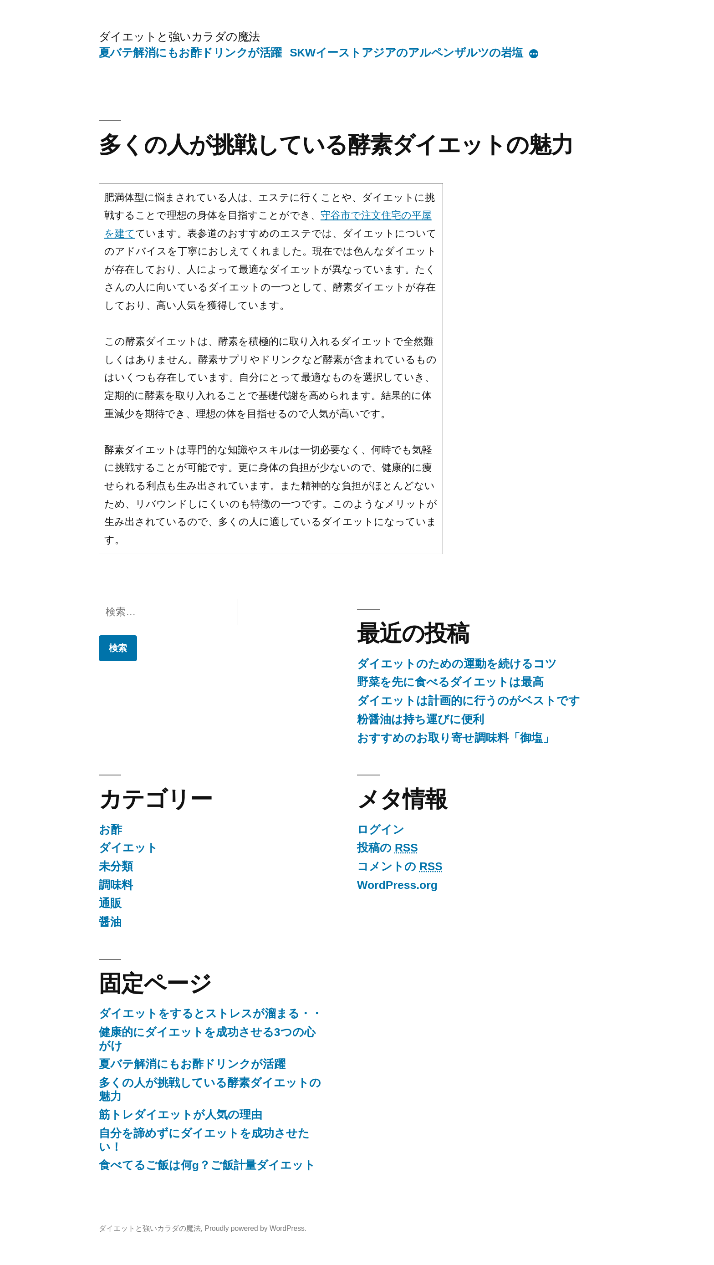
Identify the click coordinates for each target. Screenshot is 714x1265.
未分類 (116, 866)
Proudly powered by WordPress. (255, 1228)
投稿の (387, 848)
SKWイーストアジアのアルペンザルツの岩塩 (406, 52)
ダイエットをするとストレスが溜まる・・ (210, 1013)
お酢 (110, 829)
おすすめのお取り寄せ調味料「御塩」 (455, 738)
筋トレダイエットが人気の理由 (180, 1114)
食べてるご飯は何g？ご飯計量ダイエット (207, 1165)
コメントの (400, 866)
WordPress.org (397, 885)
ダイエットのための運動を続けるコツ (457, 664)
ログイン (380, 829)
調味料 (116, 885)
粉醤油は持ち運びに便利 (420, 719)
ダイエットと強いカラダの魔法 (179, 37)
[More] (533, 54)
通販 (110, 903)
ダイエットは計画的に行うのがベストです (468, 700)
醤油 (110, 922)
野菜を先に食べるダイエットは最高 (450, 682)
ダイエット (128, 848)
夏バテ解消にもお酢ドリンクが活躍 (190, 52)
